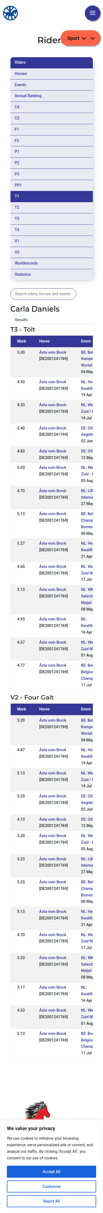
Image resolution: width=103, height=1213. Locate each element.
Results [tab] (21, 320)
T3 (17, 218)
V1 (17, 241)
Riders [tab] (20, 62)
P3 (17, 174)
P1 (17, 151)
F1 (17, 129)
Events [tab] (20, 85)
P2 (17, 163)
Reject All (51, 1201)
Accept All (51, 1172)
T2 (17, 207)
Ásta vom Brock (52, 352)
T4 (17, 230)
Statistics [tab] (23, 274)
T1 (17, 196)
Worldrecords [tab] (26, 263)
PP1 (18, 185)
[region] (51, 1166)
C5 (17, 118)
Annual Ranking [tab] (28, 96)
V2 (17, 252)
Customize (51, 1186)
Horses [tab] (21, 73)
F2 (17, 140)
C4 (17, 107)
